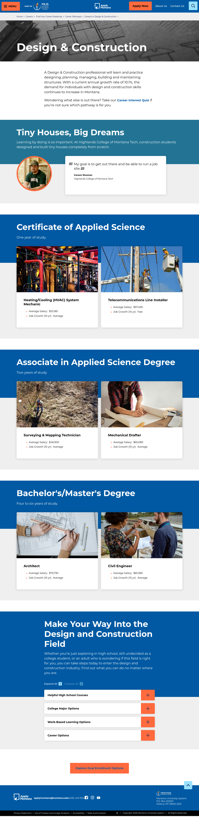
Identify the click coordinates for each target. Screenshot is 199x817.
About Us (161, 6)
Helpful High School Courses (101, 695)
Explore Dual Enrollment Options (99, 768)
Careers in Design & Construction (100, 16)
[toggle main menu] (11, 6)
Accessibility (78, 814)
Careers (29, 16)
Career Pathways (73, 16)
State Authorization (96, 814)
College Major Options (101, 708)
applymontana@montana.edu (56, 797)
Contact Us (177, 6)
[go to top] (188, 786)
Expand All (53, 683)
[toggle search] (193, 6)
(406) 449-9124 (47, 800)
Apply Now (140, 6)
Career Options (101, 736)
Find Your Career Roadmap (49, 16)
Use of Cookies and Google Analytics (52, 814)
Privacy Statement (23, 814)
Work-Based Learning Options (101, 722)
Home (20, 16)
